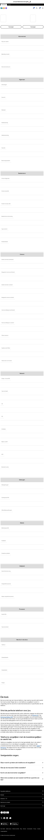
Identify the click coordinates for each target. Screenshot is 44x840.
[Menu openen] (42, 8)
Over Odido (3, 828)
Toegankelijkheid (4, 831)
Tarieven (24, 828)
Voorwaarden (29, 828)
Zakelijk (9, 4)
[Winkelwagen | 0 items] (39, 8)
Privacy (34, 828)
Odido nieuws (8, 828)
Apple (38, 746)
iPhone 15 (35, 715)
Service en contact (5, 802)
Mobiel (2, 795)
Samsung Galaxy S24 (7, 717)
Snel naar (3, 806)
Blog (21, 828)
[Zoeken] (36, 8)
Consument (4, 4)
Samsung (3, 747)
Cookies (38, 828)
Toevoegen (11, 26)
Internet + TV (4, 798)
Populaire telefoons (5, 791)
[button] (33, 8)
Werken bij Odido (15, 828)
